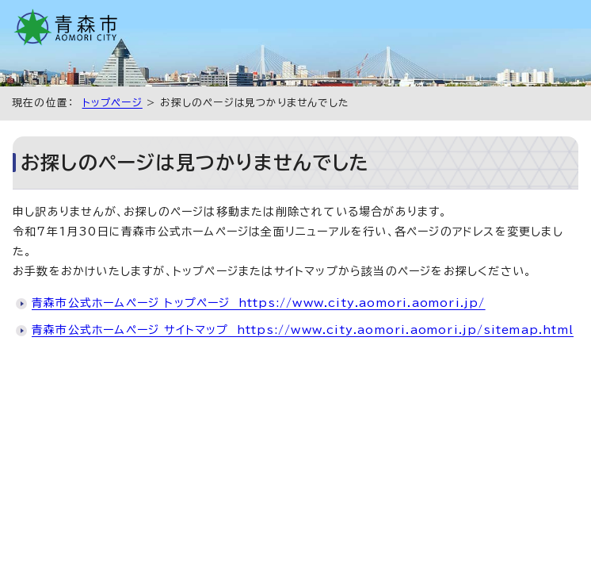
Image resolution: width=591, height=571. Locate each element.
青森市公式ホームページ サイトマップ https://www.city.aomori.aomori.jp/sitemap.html (303, 329)
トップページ (112, 103)
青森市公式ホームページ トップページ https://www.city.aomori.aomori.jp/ (259, 302)
